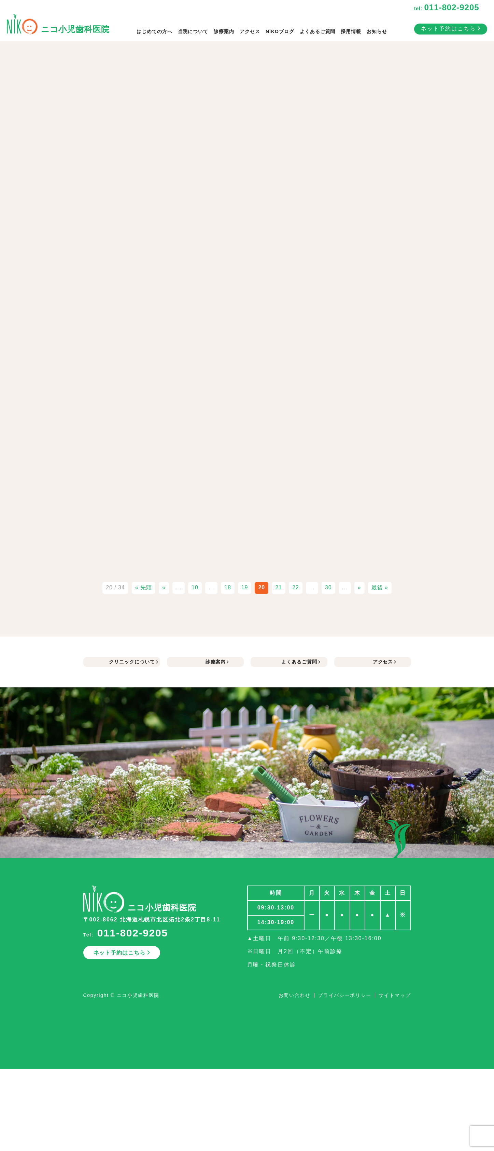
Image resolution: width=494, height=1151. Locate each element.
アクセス (250, 31)
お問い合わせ (295, 995)
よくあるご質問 (318, 31)
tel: (446, 8)
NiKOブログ (280, 31)
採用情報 (351, 31)
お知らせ (377, 31)
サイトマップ (395, 995)
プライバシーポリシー (344, 995)
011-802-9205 (132, 932)
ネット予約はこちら (450, 28)
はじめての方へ (154, 31)
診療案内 (224, 31)
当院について (193, 31)
